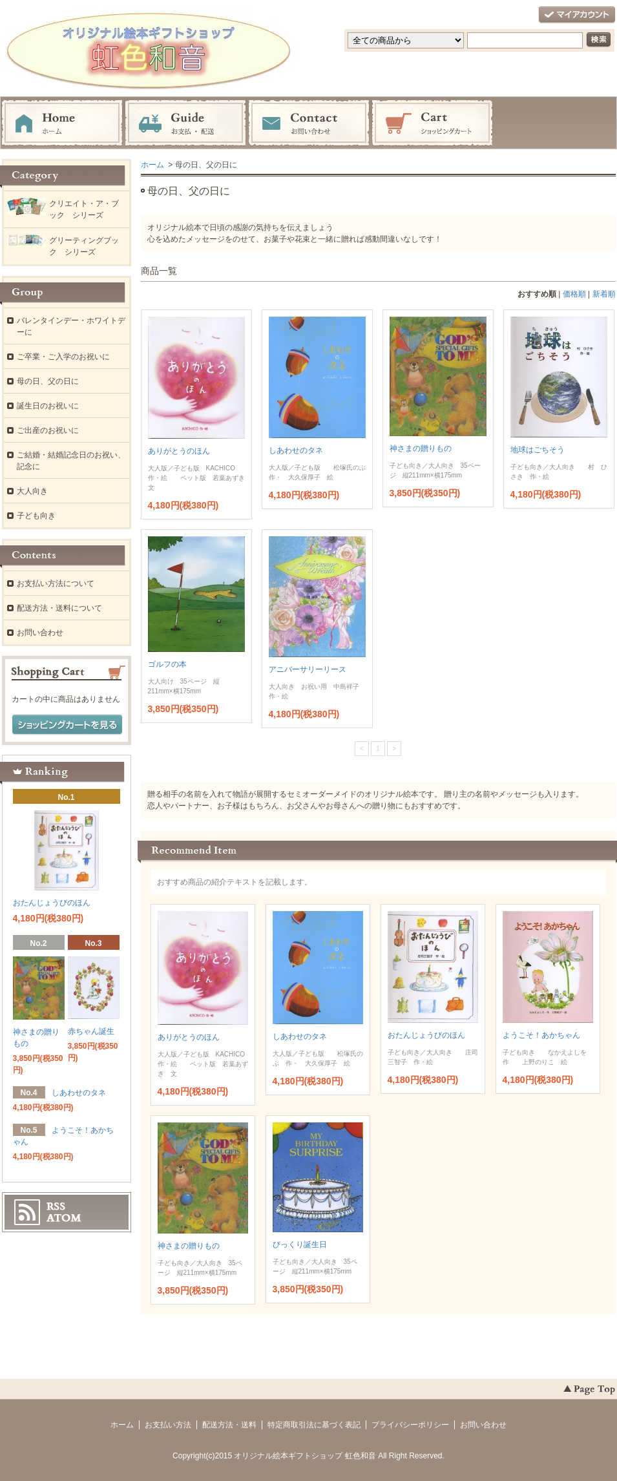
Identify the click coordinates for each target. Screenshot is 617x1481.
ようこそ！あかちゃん (541, 1035)
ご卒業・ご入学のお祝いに (63, 356)
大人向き (32, 491)
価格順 (574, 294)
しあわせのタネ (296, 450)
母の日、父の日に (48, 381)
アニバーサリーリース (307, 669)
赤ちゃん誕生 (91, 1031)
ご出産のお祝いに (48, 430)
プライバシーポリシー (410, 1424)
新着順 (604, 294)
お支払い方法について (55, 583)
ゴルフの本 (167, 664)
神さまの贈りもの (421, 448)
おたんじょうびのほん (426, 1035)
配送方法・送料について (59, 608)
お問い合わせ (309, 123)
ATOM (64, 1218)
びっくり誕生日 (300, 1244)
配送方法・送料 (229, 1424)
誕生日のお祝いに (48, 405)
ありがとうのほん (179, 451)
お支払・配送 (185, 123)
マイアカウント (577, 15)
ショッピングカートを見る (67, 725)
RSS (56, 1206)
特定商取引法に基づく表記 (314, 1424)
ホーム (62, 123)
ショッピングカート (432, 123)
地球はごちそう (537, 449)
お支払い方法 (168, 1424)
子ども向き (36, 515)
